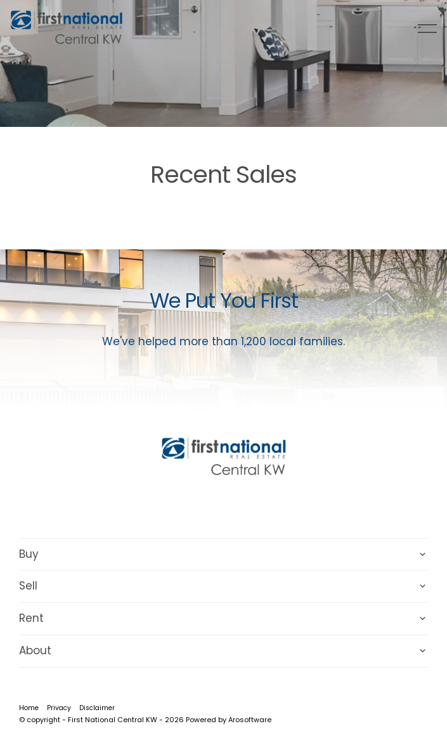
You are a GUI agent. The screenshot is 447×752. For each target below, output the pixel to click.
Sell (28, 585)
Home (29, 708)
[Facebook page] (208, 506)
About (35, 650)
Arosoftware (249, 720)
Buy (29, 554)
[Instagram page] (241, 506)
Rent (31, 618)
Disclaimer (97, 708)
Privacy (59, 708)
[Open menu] (427, 28)
